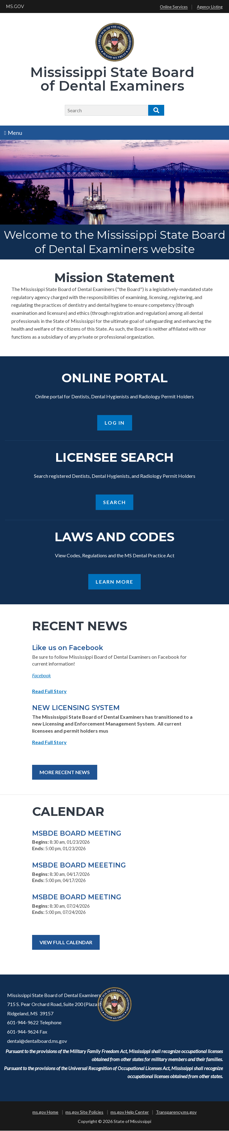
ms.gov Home (45, 1112)
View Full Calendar (66, 943)
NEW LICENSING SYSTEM (76, 708)
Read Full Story (49, 691)
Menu (13, 132)
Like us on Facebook (67, 648)
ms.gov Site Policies (84, 1112)
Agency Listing (210, 7)
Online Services (174, 7)
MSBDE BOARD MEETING (76, 833)
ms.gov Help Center (129, 1112)
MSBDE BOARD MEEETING (79, 865)
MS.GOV (15, 6)
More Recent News (65, 773)
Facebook (41, 676)
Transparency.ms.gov (176, 1112)
